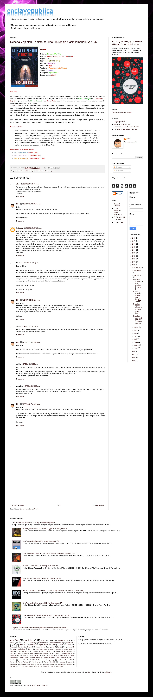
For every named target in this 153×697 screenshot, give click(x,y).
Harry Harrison (38, 666)
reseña (44, 171)
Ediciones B (70, 643)
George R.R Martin (27, 666)
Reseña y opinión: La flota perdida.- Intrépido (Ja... (138, 284)
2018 (134, 238)
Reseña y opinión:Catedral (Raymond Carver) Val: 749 (41, 541)
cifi (14, 645)
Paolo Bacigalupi (41, 653)
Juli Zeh (69, 660)
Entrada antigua (98, 505)
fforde (70, 657)
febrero (136, 345)
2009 (134, 265)
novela (70, 651)
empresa (51, 647)
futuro (51, 653)
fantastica (13, 651)
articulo (32, 643)
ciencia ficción (40, 647)
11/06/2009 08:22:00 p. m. (32, 300)
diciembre (137, 267)
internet (39, 664)
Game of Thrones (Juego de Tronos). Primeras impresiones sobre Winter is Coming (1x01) (53, 590)
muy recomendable (56, 643)
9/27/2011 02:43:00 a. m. (30, 364)
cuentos (55, 651)
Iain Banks (61, 660)
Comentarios (119, 171)
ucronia (12, 666)
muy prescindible (19, 649)
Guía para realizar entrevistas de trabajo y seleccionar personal (33, 523)
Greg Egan (63, 655)
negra (46, 664)
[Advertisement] (57, 483)
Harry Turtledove (48, 666)
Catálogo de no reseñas (122, 124)
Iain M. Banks (24, 657)
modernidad (59, 666)
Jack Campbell (15, 106)
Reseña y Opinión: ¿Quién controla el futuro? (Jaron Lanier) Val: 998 (46, 615)
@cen (18, 184)
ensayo (32, 645)
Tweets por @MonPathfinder (122, 112)
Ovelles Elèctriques (118, 214)
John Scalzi (32, 651)
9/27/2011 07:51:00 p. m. (31, 404)
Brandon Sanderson (24, 647)
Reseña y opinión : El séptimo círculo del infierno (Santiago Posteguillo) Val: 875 (50, 553)
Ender (43, 655)
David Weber (34, 655)
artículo (41, 651)
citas (57, 657)
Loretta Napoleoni (36, 657)
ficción (59, 647)
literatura (13, 660)
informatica (31, 664)
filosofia (22, 664)
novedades (60, 664)
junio (135, 333)
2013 (134, 253)
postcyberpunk (14, 655)
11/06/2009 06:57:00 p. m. (30, 263)
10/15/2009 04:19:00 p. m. (30, 184)
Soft (51, 649)
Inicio (59, 505)
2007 (134, 355)
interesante (42, 643)
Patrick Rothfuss (23, 662)
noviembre (137, 270)
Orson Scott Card (41, 649)
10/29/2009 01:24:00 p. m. (33, 228)
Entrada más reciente (18, 505)
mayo (136, 336)
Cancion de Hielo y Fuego (46, 660)
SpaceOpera (43, 645)
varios (69, 645)
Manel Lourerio (28, 653)
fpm (89, 672)
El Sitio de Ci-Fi (119, 217)
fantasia (22, 643)
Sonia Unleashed (117, 209)
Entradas (118, 167)
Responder (20, 197)
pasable (39, 171)
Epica (54, 645)
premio (20, 660)
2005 (134, 361)
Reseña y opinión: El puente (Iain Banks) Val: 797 (137, 296)
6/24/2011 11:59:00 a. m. (30, 326)
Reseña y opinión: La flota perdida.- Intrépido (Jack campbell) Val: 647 (53, 42)
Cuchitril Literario (117, 205)
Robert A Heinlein (49, 662)
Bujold (24, 655)
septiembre (137, 275)
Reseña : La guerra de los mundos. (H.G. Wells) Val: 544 (42, 578)
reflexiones (22, 651)
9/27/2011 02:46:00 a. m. (32, 386)
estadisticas (13, 664)
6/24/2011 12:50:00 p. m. (31, 342)
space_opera (51, 171)
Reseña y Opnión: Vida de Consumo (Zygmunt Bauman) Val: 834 (45, 529)
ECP (18, 666)
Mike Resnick (49, 657)
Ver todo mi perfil (130, 142)
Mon (18, 204)
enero (136, 348)
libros (29, 171)
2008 (134, 352)
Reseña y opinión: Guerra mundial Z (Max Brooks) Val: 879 (43, 603)
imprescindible (70, 647)
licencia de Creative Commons (37, 686)
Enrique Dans (118, 222)
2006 (134, 358)
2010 (134, 262)
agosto (136, 327)
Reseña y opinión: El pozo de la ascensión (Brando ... (137, 319)
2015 (134, 247)
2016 (134, 244)
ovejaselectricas (67, 653)
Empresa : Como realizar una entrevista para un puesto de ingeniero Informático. (39, 628)
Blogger (108, 672)
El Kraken (117, 220)
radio (27, 660)
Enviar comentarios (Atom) (29, 509)
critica (64, 657)
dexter (70, 662)
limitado (63, 651)
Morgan (12, 662)
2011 (134, 259)
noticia (52, 664)
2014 (134, 250)
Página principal (119, 122)
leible (12, 643)
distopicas (23, 645)
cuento (48, 651)
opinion (34, 171)
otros (61, 645)
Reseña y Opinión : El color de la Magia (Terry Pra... (137, 308)
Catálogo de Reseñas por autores (125, 129)
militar (58, 653)
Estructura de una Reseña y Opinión (126, 127)
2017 (134, 241)
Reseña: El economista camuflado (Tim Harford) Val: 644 (42, 566)
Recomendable (64, 640)
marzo (136, 342)
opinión (12, 653)
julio (135, 330)
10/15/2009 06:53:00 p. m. (32, 204)
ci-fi (51, 640)
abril (135, 339)
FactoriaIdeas (53, 655)
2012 (134, 256)
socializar (69, 664)
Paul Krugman (36, 662)
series (19, 653)
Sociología (62, 662)
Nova (12, 647)
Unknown (19, 228)
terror (30, 649)
